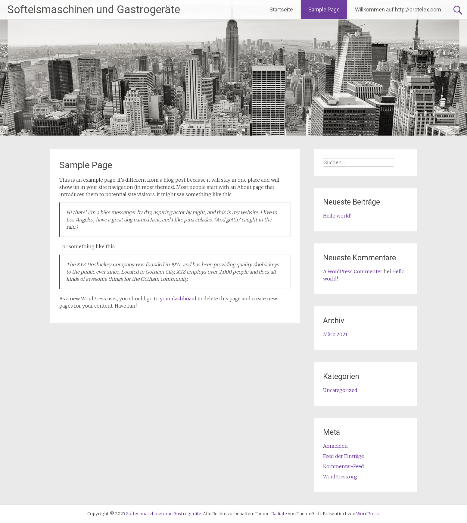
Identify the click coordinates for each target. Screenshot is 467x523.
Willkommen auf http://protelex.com (398, 9)
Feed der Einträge (343, 456)
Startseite (281, 9)
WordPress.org (340, 477)
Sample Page (324, 9)
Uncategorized (340, 390)
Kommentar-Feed (343, 466)
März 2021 (335, 334)
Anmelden (335, 446)
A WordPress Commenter (352, 271)
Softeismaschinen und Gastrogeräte (94, 9)
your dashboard (178, 299)
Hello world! (337, 216)
